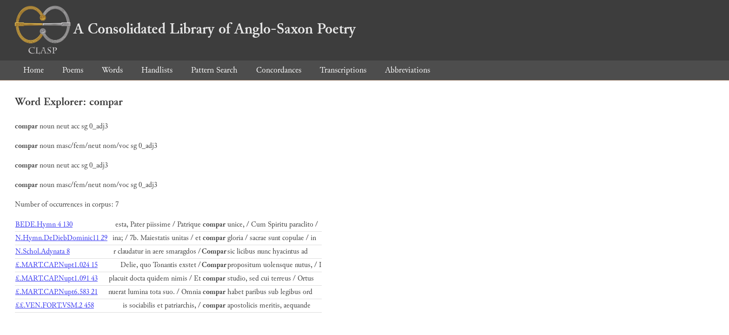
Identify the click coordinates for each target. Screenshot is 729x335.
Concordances (278, 70)
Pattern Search (214, 70)
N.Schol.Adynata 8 (42, 251)
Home (33, 70)
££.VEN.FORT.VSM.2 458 (54, 305)
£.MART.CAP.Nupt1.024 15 (56, 265)
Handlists (156, 70)
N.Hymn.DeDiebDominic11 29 (61, 238)
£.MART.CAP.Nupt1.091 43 (56, 278)
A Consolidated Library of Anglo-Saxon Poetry (185, 29)
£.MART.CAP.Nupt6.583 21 (56, 292)
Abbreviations (407, 70)
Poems (72, 70)
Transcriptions (343, 70)
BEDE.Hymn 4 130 (44, 224)
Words (112, 70)
